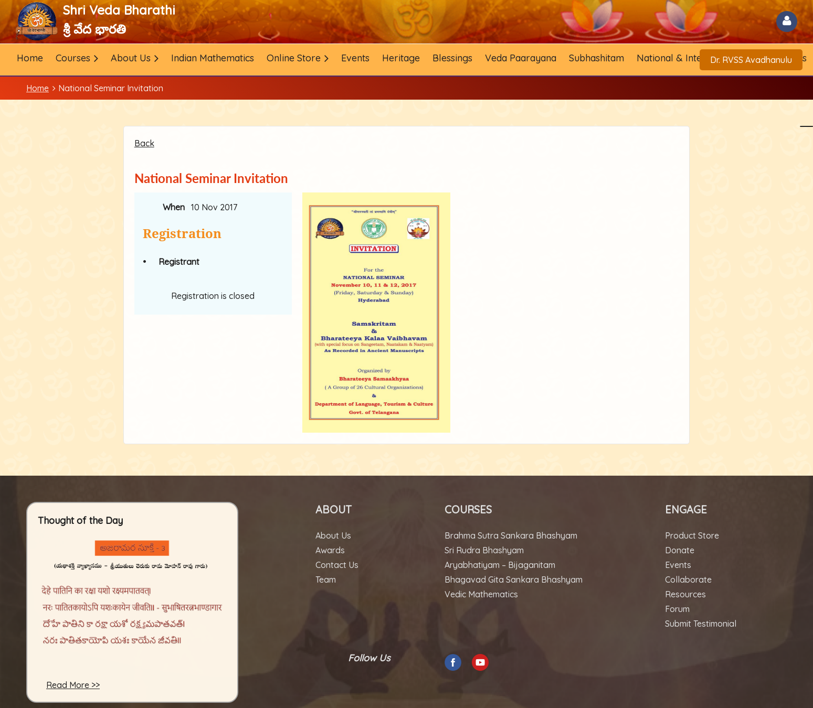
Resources (685, 594)
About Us (333, 535)
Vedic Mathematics (481, 594)
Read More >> (73, 685)
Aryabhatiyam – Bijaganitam (500, 565)
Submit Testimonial (700, 623)
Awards (330, 550)
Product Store (692, 535)
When (174, 207)
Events (678, 565)
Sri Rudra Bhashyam (484, 550)
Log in (786, 21)
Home (37, 88)
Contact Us (336, 565)
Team (325, 579)
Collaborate (688, 579)
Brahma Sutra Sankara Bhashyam (511, 535)
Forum (677, 609)
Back (144, 143)
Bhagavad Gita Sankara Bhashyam (514, 579)
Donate (679, 550)
